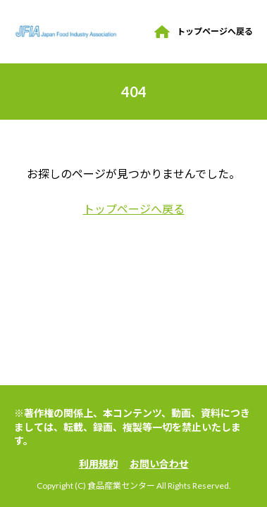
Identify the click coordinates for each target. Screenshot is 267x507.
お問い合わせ (159, 464)
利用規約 (98, 464)
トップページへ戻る (215, 31)
